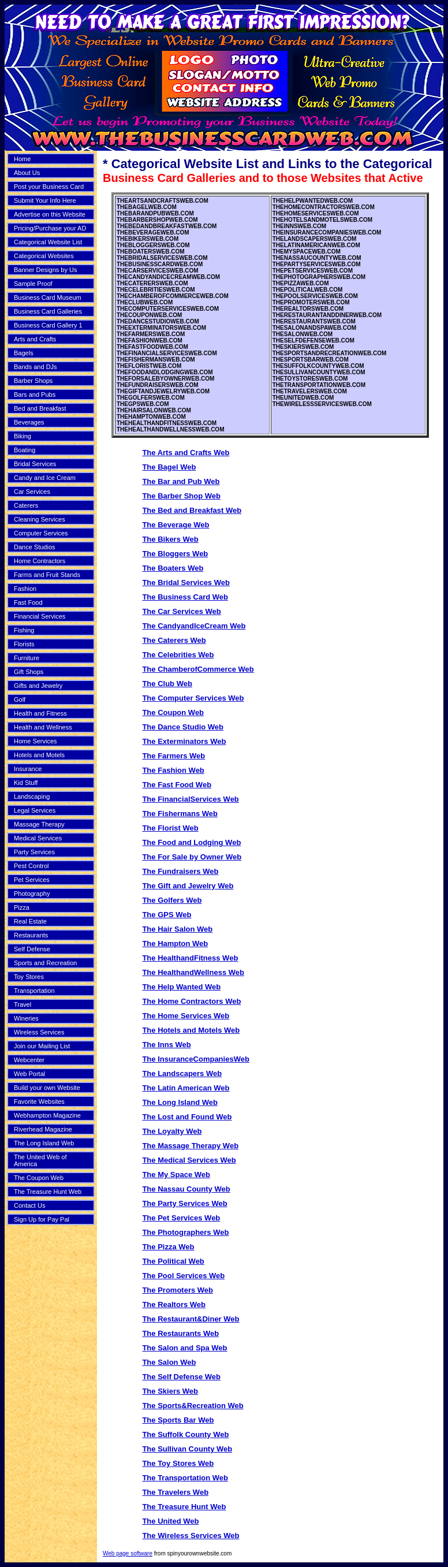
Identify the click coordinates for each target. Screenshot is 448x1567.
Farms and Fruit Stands (47, 574)
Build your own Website (47, 1087)
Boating (24, 449)
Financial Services (39, 616)
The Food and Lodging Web (191, 842)
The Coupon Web (39, 1177)
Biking (22, 436)
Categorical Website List (48, 242)
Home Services (35, 741)
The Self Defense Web (181, 1376)
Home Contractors (39, 560)
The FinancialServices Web (190, 799)
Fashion (25, 588)
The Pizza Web (168, 1246)
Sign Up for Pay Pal (41, 1219)
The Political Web (173, 1261)
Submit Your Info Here (45, 200)
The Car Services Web (181, 611)
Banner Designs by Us (45, 269)
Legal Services (34, 810)
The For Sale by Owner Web (191, 857)
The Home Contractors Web (191, 1001)
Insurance (28, 768)
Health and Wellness (43, 727)
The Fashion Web (173, 770)
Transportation (34, 990)
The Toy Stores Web (178, 1463)
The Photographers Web (185, 1232)
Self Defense (32, 949)
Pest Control (31, 865)
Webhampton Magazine (47, 1115)
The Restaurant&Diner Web (190, 1319)
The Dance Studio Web (182, 727)
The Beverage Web (175, 524)
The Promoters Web (177, 1290)
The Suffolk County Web (185, 1434)
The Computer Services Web (193, 698)
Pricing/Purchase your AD (50, 228)
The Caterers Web (174, 640)
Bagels (23, 352)
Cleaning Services (39, 519)
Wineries (26, 1018)
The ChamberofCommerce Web (197, 669)
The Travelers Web (175, 1492)
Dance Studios (34, 547)
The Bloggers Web (175, 553)
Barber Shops (33, 380)
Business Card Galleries (48, 311)
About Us (27, 172)
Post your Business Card (49, 186)
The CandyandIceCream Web (193, 625)
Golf (19, 699)
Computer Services (41, 533)
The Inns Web (166, 1044)
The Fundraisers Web (180, 871)
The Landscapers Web (182, 1073)
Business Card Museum (47, 297)
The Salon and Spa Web (184, 1347)
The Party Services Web (184, 1203)
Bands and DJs (35, 366)
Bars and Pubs (34, 394)
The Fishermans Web (180, 813)
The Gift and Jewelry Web (187, 885)
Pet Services (32, 879)
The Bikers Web (170, 539)
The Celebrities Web (178, 654)
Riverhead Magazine (43, 1129)
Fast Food (28, 602)
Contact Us (29, 1205)
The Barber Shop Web (181, 496)
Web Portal (29, 1073)
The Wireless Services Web (190, 1535)
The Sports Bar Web (178, 1420)
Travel (22, 1004)
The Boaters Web (172, 568)
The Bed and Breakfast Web (191, 510)
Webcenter (29, 1059)
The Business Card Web (185, 597)
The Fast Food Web (176, 784)
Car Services (32, 491)
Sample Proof (33, 283)
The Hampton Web (175, 943)
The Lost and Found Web (187, 1116)
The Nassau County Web (186, 1189)
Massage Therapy (39, 824)
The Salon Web (169, 1362)
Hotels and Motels (39, 754)
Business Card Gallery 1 (48, 325)
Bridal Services (35, 463)
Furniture (26, 657)
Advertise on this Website (49, 214)
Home (22, 158)
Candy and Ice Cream (45, 477)
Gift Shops (28, 671)
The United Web (170, 1521)
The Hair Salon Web (177, 929)
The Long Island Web (44, 1143)
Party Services (34, 851)
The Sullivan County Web (187, 1449)
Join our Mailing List (42, 1046)
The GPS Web (166, 914)
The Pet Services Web (181, 1218)
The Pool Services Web (183, 1275)
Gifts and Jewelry (38, 685)
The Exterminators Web (184, 741)
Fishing (24, 630)
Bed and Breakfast (40, 408)
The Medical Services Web (189, 1160)
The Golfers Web (171, 900)
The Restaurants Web (180, 1333)
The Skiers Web (170, 1391)
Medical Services (38, 838)
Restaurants (31, 935)
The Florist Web (170, 828)
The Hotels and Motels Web (191, 1030)
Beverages (29, 422)
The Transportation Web (185, 1477)
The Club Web (167, 683)
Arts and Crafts (35, 339)
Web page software (127, 1553)
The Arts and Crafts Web (185, 452)
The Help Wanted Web (181, 986)
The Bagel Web (169, 467)
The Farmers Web (173, 755)
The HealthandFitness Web (190, 958)
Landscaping (32, 796)
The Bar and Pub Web (180, 481)
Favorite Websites (39, 1101)
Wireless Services (39, 1032)
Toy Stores (29, 976)
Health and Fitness (40, 713)
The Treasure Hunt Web (47, 1191)
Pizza (21, 907)
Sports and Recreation (45, 962)
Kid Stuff (26, 782)
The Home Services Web (185, 1015)
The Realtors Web (174, 1304)
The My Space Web (176, 1174)
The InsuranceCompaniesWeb (195, 1059)
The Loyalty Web (171, 1131)
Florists (24, 644)
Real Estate (30, 921)
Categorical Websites (44, 255)
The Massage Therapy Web (190, 1145)
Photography (32, 893)
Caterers (26, 505)
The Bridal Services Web (186, 582)
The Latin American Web (185, 1088)
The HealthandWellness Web (193, 972)
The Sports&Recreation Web (192, 1405)
